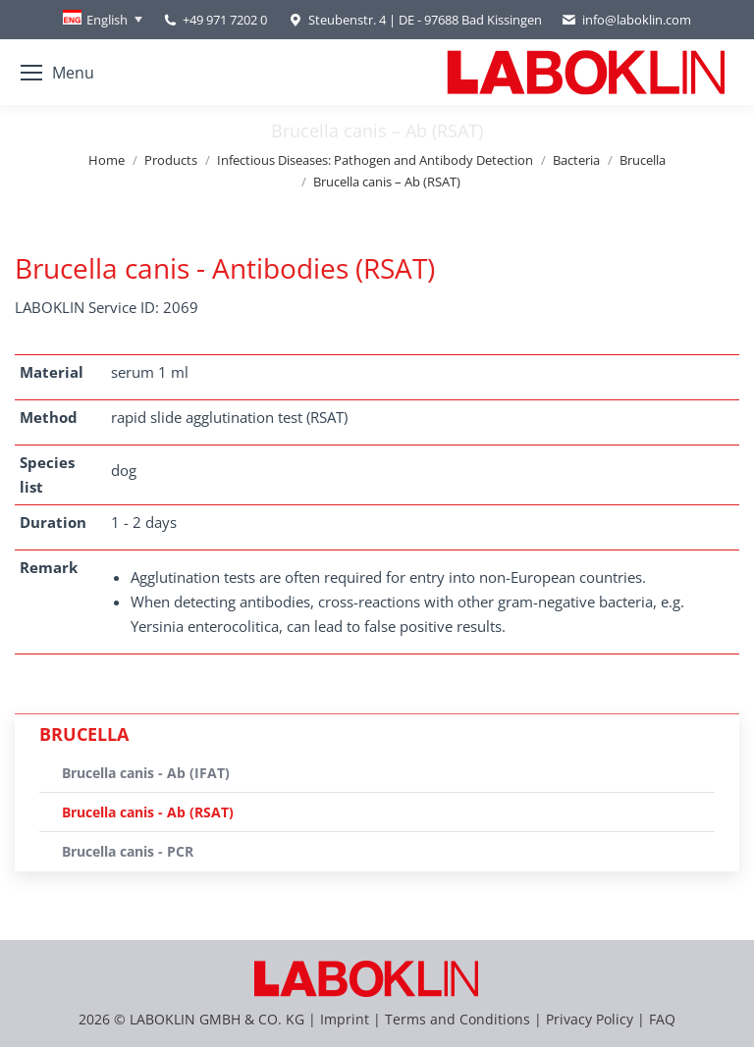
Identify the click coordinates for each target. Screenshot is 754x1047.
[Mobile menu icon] (57, 72)
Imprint (344, 1019)
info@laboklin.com (626, 20)
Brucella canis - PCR (127, 851)
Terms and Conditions (459, 1019)
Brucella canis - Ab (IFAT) (146, 772)
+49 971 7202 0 (225, 19)
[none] (102, 19)
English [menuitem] (107, 19)
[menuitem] (102, 19)
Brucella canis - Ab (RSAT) (148, 812)
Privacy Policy (589, 1019)
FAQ (662, 1019)
